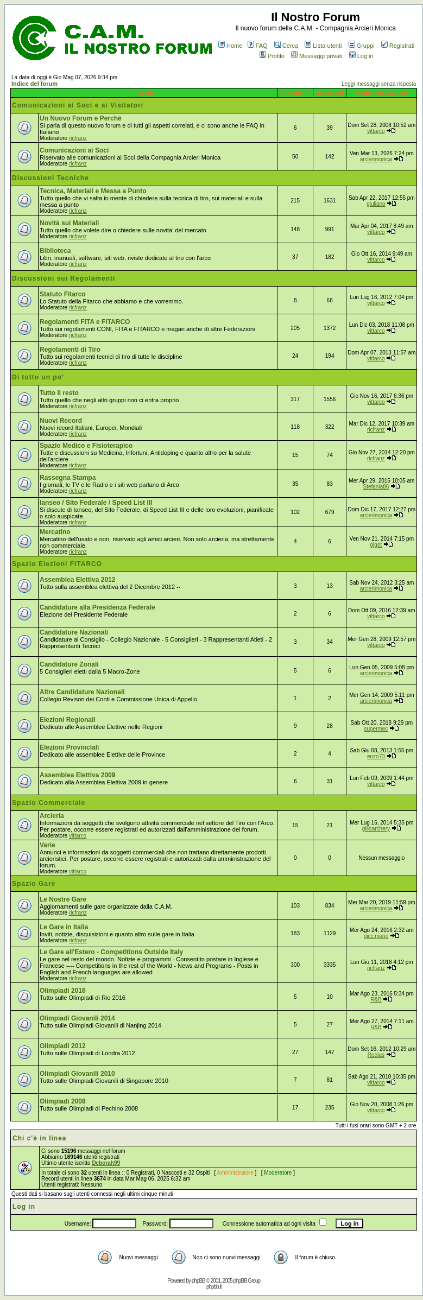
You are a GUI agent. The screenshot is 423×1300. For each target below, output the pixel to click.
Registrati (397, 45)
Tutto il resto (59, 393)
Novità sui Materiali (69, 223)
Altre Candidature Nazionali (82, 692)
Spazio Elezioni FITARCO (57, 564)
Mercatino (55, 532)
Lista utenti (323, 45)
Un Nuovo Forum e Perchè (81, 118)
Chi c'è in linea (39, 1138)
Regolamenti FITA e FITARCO (85, 322)
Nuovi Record (61, 420)
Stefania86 (376, 487)
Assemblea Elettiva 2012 (77, 580)
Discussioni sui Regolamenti (63, 278)
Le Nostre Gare (63, 899)
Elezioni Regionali (68, 720)
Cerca (286, 45)
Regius (376, 1055)
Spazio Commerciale (48, 803)
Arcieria (52, 816)
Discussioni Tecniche (50, 178)
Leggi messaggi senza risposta (379, 84)
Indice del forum (34, 83)
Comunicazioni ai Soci (74, 150)
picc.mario (376, 936)
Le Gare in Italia (64, 927)
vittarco (375, 131)
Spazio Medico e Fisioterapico (86, 445)
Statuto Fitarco (63, 294)
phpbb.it (214, 1287)
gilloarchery (376, 829)
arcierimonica (376, 159)
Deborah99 (106, 1163)
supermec (376, 729)
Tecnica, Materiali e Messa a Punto (93, 191)
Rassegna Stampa (68, 477)
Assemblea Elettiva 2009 (77, 775)
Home (230, 45)
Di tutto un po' (38, 377)
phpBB (198, 1281)
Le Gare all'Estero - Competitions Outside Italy (111, 952)
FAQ (258, 45)
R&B (376, 1000)
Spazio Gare (33, 883)
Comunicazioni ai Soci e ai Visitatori (77, 105)
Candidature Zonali (69, 664)
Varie (47, 845)
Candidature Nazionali (74, 632)
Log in (361, 56)
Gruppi (362, 45)
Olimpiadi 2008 (63, 1101)
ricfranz (78, 138)
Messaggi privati (316, 56)
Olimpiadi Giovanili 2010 (77, 1073)
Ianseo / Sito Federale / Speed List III (96, 502)
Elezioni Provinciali (69, 747)
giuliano (376, 204)
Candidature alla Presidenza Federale (97, 607)
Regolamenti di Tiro (70, 349)
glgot (376, 545)
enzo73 (376, 756)
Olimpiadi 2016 (63, 990)
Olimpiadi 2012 (63, 1046)
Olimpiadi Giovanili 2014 (77, 1018)
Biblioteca (55, 251)
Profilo (272, 56)
